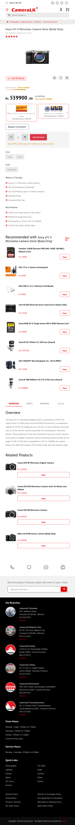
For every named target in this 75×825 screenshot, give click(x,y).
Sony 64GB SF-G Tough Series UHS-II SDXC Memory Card (44, 323)
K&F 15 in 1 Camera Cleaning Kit (33, 267)
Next (66, 113)
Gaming (41, 773)
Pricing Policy (11, 798)
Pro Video (42, 765)
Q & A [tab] (61, 403)
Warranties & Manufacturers (49, 802)
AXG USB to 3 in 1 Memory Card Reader (36, 286)
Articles (9, 785)
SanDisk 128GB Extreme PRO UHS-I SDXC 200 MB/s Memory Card (41, 249)
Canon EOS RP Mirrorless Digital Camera (35, 463)
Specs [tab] (29, 403)
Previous (8, 113)
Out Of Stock (38, 137)
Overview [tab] (14, 403)
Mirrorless (37, 22)
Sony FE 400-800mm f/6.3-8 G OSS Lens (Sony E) (40, 379)
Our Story (10, 781)
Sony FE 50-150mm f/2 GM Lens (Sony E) (37, 342)
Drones (9, 773)
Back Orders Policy (45, 806)
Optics (8, 777)
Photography (14, 22)
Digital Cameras (26, 22)
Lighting (9, 769)
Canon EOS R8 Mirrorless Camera (32, 510)
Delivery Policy (12, 794)
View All (67, 239)
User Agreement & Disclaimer (50, 798)
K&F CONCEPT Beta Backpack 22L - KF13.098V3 (40, 361)
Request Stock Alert (17, 127)
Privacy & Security (13, 802)
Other (40, 777)
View (64, 257)
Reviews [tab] (44, 403)
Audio (40, 769)
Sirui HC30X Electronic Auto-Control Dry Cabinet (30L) (43, 304)
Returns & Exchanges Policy (49, 794)
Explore (22, 620)
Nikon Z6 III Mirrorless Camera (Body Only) (36, 533)
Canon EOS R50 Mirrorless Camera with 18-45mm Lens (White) (42, 487)
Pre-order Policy (12, 806)
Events (40, 781)
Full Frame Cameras (50, 22)
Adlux (64, 821)
